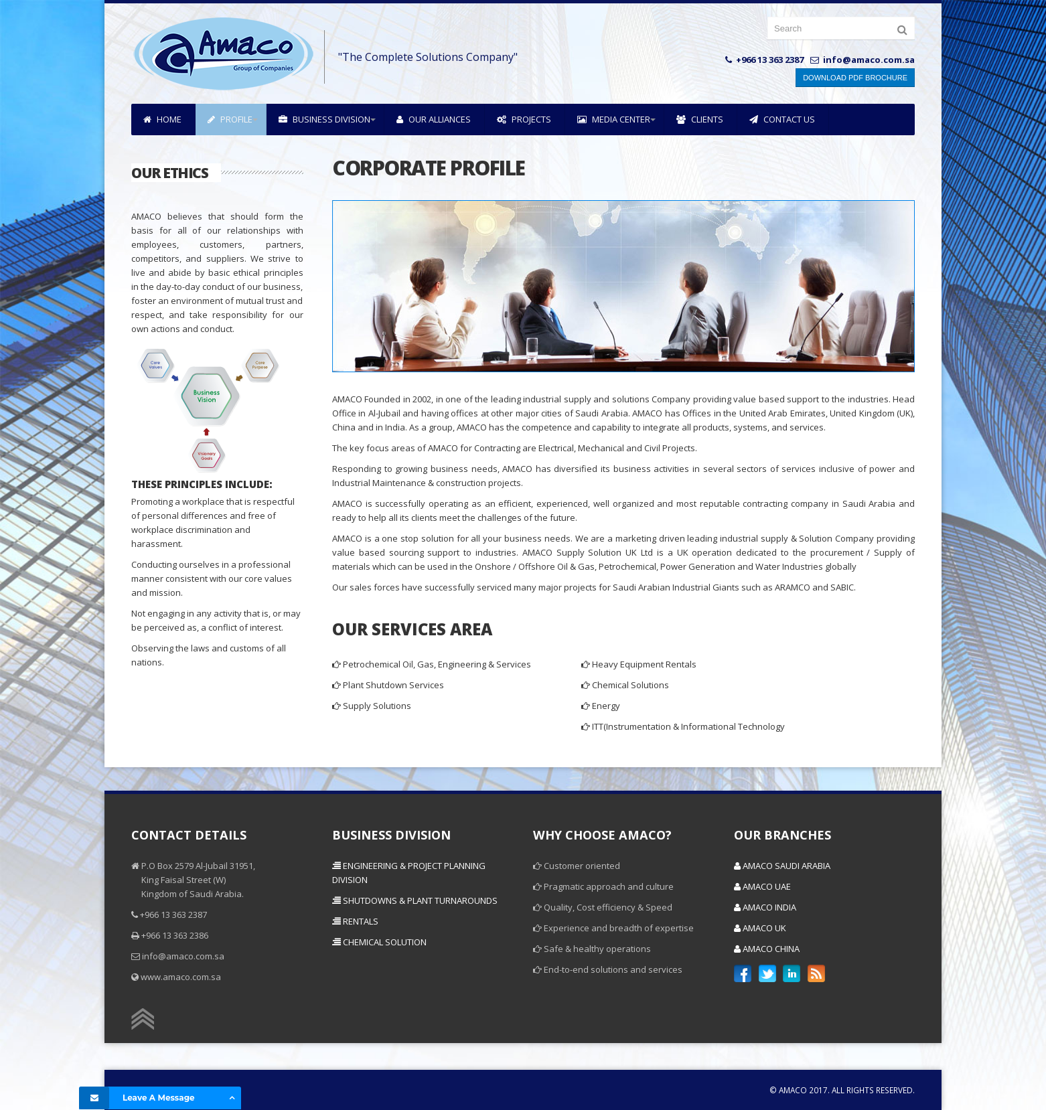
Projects (524, 119)
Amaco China (767, 949)
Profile (230, 119)
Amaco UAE (762, 886)
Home (162, 119)
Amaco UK (760, 928)
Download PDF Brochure (855, 78)
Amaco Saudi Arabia (782, 866)
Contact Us (782, 119)
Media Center (613, 119)
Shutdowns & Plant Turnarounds (415, 900)
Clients (699, 119)
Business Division (324, 119)
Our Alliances (433, 119)
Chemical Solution (379, 942)
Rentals (355, 921)
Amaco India (765, 907)
